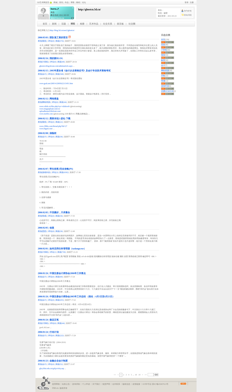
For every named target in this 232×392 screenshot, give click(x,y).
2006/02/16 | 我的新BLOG (50, 58)
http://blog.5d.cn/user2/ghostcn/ (62, 30)
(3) (55, 172)
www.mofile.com (46, 114)
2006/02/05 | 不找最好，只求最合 (54, 212)
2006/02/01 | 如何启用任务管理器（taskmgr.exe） (62, 248)
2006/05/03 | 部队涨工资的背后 (53, 37)
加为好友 (188, 11)
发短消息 (188, 15)
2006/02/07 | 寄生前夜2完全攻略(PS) (55, 169)
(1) (53, 252)
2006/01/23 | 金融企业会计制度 (53, 361)
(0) (51, 41)
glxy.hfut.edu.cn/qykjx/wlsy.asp (51, 368)
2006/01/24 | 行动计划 (48, 332)
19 (139, 375)
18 (136, 375)
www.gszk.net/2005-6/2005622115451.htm (56, 83)
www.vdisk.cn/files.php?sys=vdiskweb (54, 106)
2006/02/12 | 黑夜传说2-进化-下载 (54, 118)
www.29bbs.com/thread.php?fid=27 (53, 126)
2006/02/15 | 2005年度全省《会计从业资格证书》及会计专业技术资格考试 (74, 70)
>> (146, 375)
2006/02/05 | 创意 (46, 228)
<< (115, 375)
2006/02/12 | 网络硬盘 (48, 98)
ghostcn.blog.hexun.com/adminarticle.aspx (56, 66)
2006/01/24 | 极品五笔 (48, 320)
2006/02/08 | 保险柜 (47, 133)
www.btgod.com (45, 128)
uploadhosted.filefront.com (49, 111)
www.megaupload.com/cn (49, 109)
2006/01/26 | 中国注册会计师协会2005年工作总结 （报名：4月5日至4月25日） (76, 296)
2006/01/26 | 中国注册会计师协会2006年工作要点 (62, 273)
